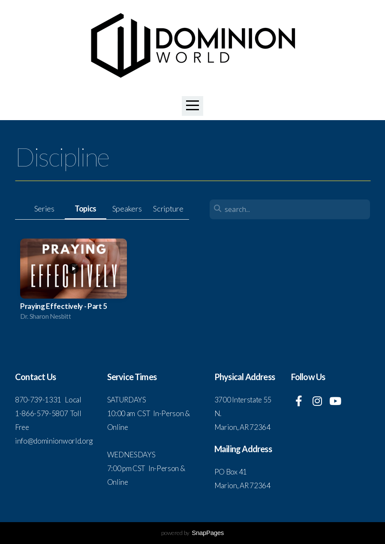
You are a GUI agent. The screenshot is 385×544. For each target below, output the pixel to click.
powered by (192, 532)
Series (44, 208)
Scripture (168, 208)
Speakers (126, 208)
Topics (85, 208)
